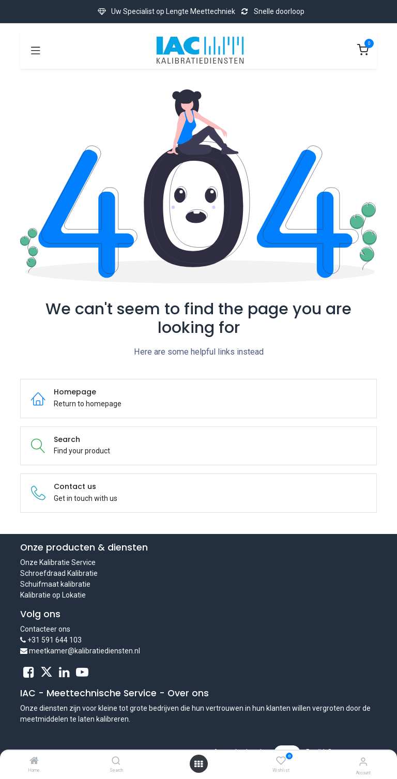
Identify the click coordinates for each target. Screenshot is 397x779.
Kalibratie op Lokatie (53, 595)
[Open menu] (198, 764)
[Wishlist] (281, 761)
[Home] (34, 761)
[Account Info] (363, 762)
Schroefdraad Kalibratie (59, 573)
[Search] (116, 761)
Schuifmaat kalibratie (55, 584)
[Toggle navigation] (35, 50)
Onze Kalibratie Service (58, 562)
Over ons (188, 693)
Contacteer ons (45, 629)
